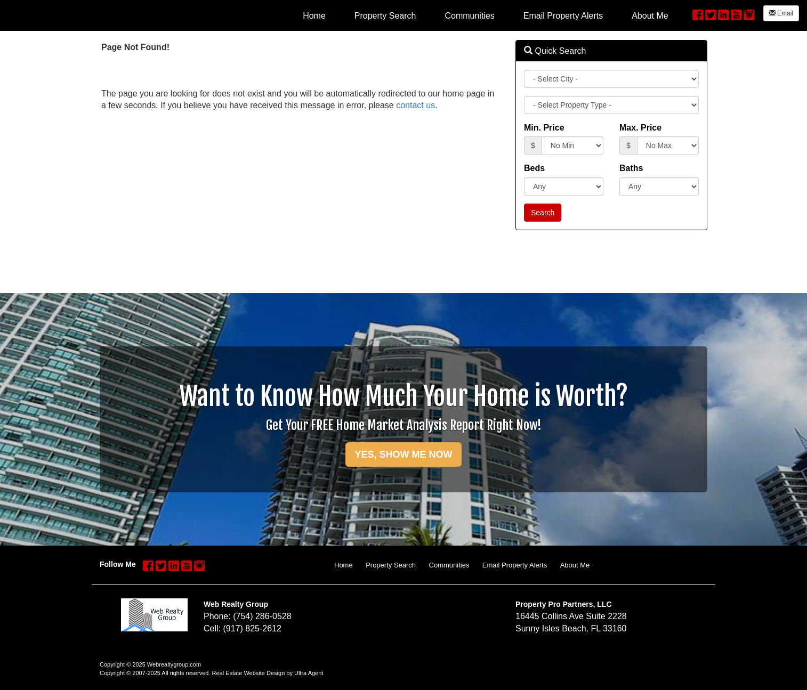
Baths (631, 168)
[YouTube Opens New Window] (736, 13)
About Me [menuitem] (650, 15)
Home (343, 565)
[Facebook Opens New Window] (697, 13)
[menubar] (485, 15)
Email (781, 13)
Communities (449, 565)
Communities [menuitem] (469, 15)
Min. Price (544, 127)
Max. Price (640, 127)
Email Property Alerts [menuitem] (563, 15)
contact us (415, 105)
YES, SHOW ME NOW (403, 454)
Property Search (391, 565)
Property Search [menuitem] (385, 15)
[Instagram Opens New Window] (749, 13)
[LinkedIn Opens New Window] (723, 13)
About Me (575, 565)
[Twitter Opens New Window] (710, 13)
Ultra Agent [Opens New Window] (308, 673)
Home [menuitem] (314, 15)
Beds (534, 168)
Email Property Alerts (514, 565)
